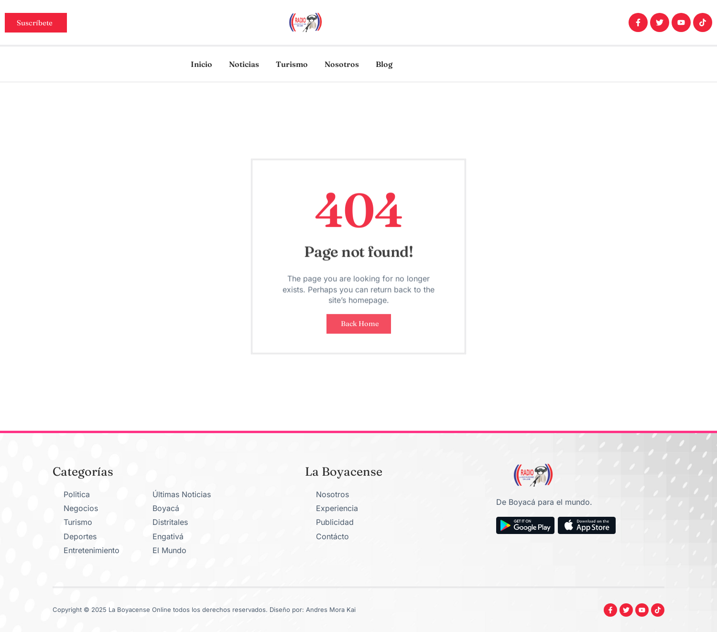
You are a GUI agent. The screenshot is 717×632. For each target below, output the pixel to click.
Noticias (244, 64)
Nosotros (342, 64)
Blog (384, 64)
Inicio (201, 64)
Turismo (292, 64)
